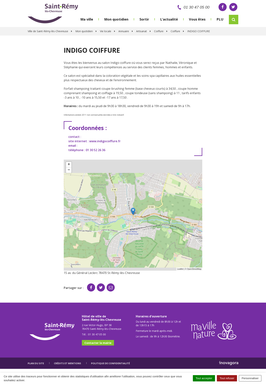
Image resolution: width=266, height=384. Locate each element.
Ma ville (86, 19)
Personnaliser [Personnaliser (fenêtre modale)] (250, 378)
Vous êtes (197, 19)
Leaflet (180, 269)
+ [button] (69, 164)
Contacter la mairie (97, 343)
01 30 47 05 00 (192, 7)
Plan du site (36, 363)
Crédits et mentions (67, 363)
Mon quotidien (116, 19)
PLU (219, 19)
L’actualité (169, 19)
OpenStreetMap (194, 269)
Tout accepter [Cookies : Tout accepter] (204, 378)
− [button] (69, 170)
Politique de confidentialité (110, 363)
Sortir (144, 19)
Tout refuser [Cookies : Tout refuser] (227, 378)
